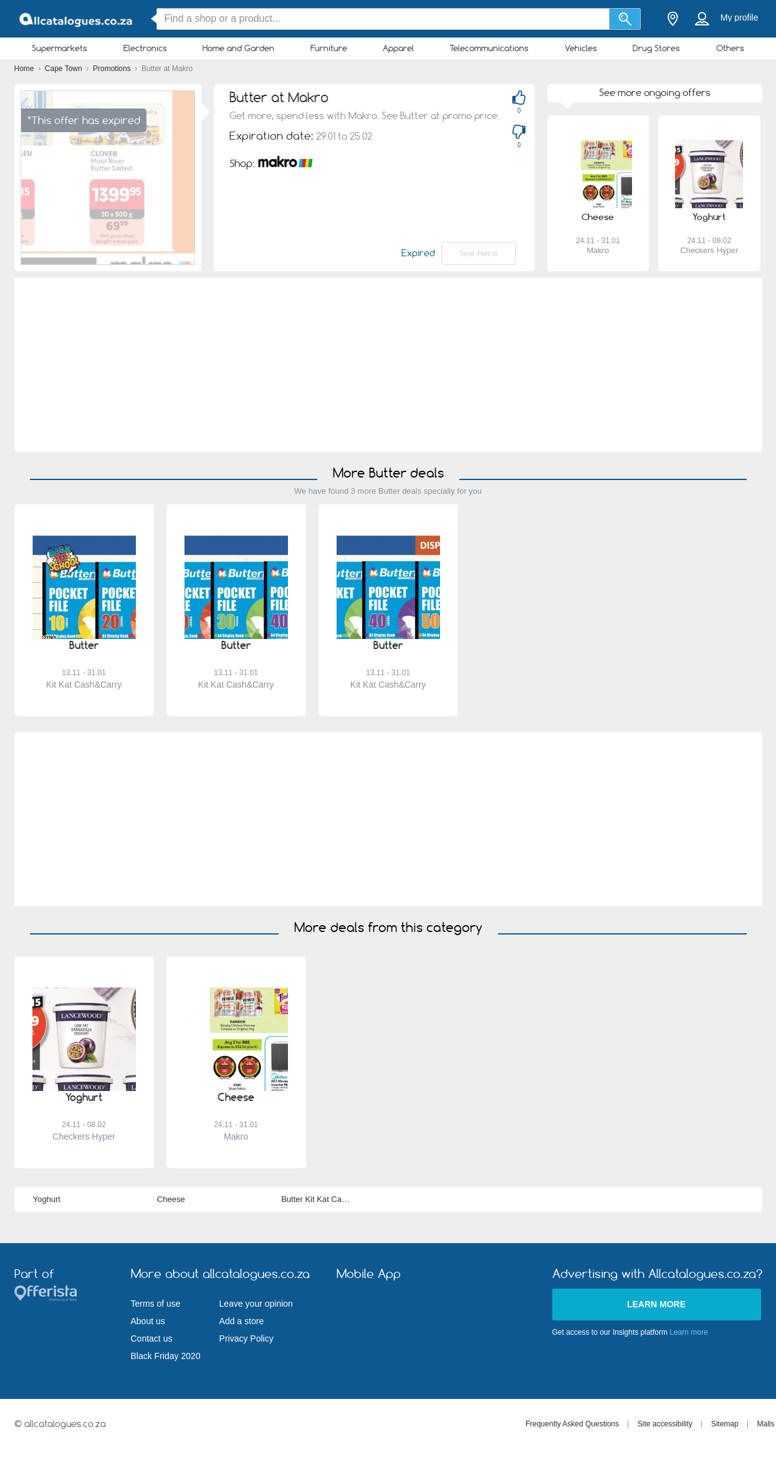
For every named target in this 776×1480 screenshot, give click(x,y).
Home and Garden (238, 48)
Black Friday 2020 (166, 1356)
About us (148, 1321)
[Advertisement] (388, 364)
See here (478, 253)
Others (730, 48)
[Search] (625, 19)
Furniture (328, 48)
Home (25, 68)
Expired (418, 253)
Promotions (113, 68)
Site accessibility (665, 1424)
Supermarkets (59, 48)
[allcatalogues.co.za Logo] (76, 19)
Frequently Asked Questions (572, 1424)
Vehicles (581, 48)
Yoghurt (46, 1199)
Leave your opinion (256, 1304)
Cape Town (64, 68)
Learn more (656, 1304)
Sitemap (725, 1424)
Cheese (171, 1199)
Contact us (152, 1338)
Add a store (241, 1321)
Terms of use (156, 1304)
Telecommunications (489, 48)
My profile (740, 17)
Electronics (145, 48)
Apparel (398, 48)
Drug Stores (656, 48)
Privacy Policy (246, 1338)
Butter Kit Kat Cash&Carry (328, 1199)
